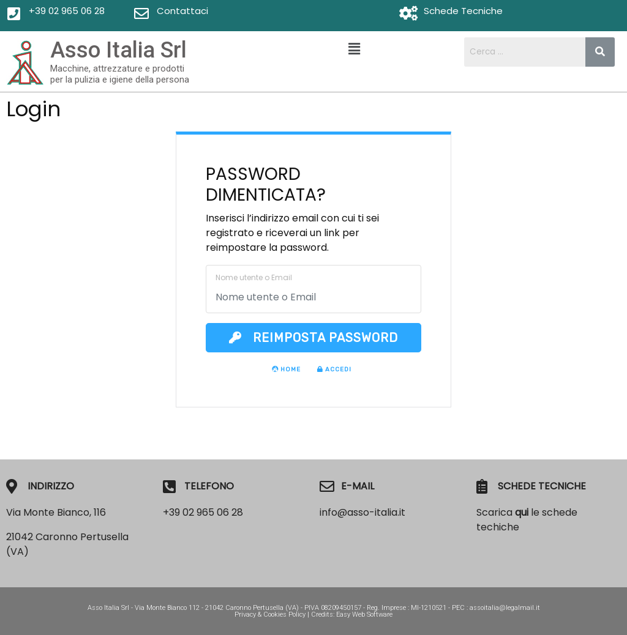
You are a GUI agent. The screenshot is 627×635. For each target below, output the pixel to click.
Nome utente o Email (254, 277)
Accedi (334, 369)
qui (521, 512)
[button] (354, 49)
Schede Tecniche (463, 10)
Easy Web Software (364, 614)
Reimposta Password (313, 337)
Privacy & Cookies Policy (270, 614)
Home (286, 369)
